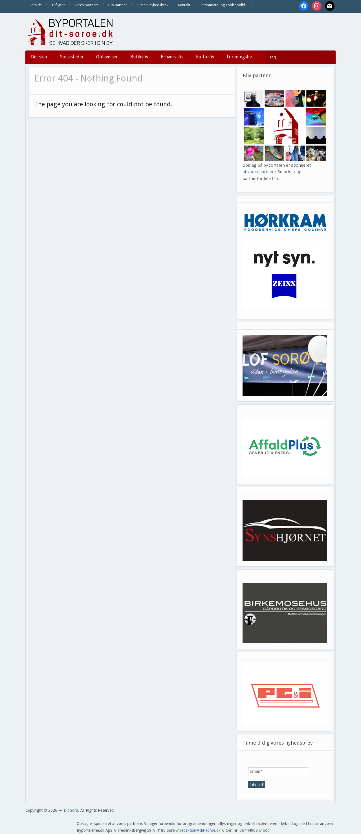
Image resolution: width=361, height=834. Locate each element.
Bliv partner (117, 5)
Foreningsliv (239, 57)
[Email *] (278, 771)
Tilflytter (58, 5)
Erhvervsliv (172, 57)
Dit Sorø (71, 810)
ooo (266, 830)
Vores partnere (86, 5)
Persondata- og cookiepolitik (223, 5)
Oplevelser (107, 57)
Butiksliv (139, 57)
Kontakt (184, 5)
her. (275, 178)
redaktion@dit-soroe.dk (200, 830)
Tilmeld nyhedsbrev (152, 5)
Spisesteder (72, 57)
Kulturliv (205, 57)
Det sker (39, 57)
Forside (36, 5)
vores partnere (261, 171)
